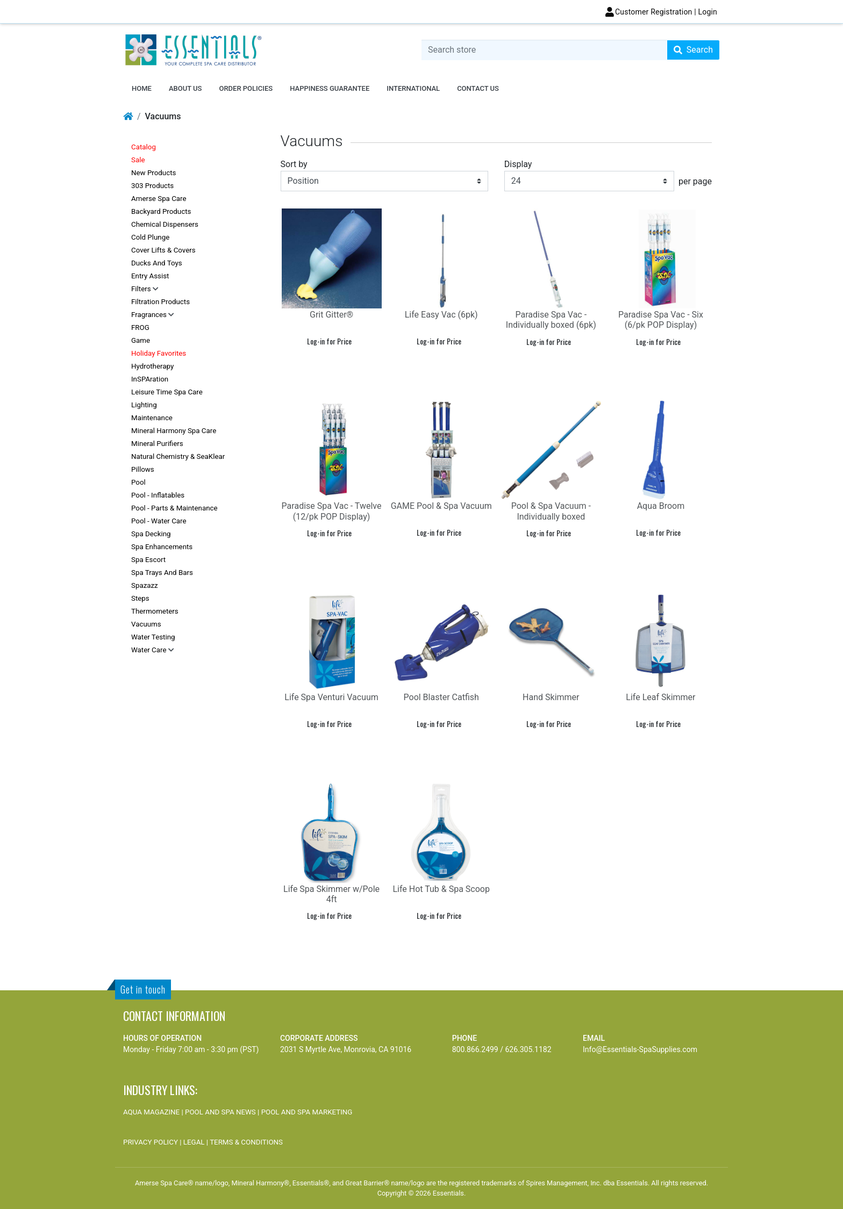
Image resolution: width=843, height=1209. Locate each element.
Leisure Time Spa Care (167, 392)
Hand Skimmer (551, 697)
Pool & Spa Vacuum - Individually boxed (551, 511)
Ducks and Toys (156, 263)
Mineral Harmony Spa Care (173, 431)
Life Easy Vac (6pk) (441, 315)
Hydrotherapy (152, 366)
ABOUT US (185, 88)
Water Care (149, 650)
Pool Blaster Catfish (441, 697)
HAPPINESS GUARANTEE (329, 88)
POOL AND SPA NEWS (220, 1112)
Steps (140, 598)
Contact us (478, 88)
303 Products (152, 186)
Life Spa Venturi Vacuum (331, 697)
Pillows (142, 469)
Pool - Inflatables (157, 495)
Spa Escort (148, 560)
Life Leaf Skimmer (660, 697)
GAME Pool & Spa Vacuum (441, 506)
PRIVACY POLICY (150, 1142)
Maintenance (152, 418)
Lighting (144, 405)
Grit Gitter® (331, 315)
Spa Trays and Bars (162, 572)
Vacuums (146, 624)
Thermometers (154, 611)
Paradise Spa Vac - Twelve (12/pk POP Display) (332, 511)
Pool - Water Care (159, 521)
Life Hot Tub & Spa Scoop (441, 889)
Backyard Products (161, 211)
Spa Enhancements (161, 547)
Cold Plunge (150, 237)
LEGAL (194, 1142)
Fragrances (149, 315)
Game (140, 340)
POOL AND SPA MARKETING (307, 1112)
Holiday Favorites (158, 353)
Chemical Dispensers (164, 224)
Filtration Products (160, 302)
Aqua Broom (661, 506)
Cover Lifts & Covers (163, 250)
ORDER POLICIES (246, 88)
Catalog (143, 147)
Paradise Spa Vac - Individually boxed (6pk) (551, 320)
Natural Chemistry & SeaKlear (178, 456)
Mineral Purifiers (157, 444)
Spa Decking (151, 534)
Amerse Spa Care (159, 199)
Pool (138, 482)
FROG (140, 327)
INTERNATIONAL (413, 88)
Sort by (294, 164)
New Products (153, 173)
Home (142, 88)
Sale (138, 160)
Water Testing (153, 637)
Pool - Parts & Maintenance (174, 508)
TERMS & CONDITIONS (246, 1142)
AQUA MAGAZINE (151, 1112)
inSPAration (149, 379)
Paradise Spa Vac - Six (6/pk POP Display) (660, 320)
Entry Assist (150, 276)
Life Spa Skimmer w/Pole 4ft (331, 894)
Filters (142, 289)
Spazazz (144, 585)
